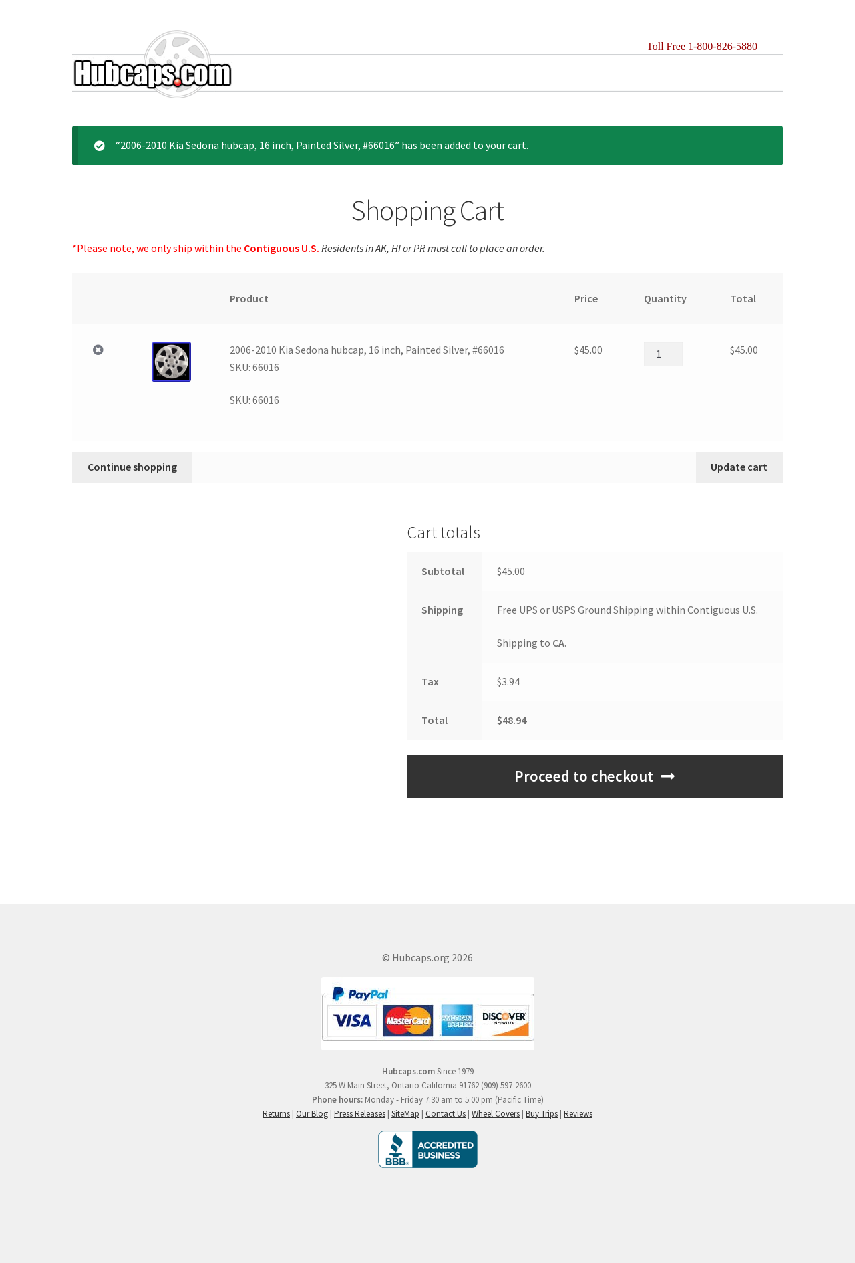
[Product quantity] (663, 354)
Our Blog (312, 1113)
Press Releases (359, 1113)
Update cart (739, 466)
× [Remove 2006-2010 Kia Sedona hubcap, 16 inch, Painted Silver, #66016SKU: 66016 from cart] (98, 350)
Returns (276, 1113)
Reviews (578, 1113)
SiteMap (405, 1113)
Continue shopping (132, 466)
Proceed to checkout (583, 776)
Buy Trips (542, 1113)
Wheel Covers (496, 1113)
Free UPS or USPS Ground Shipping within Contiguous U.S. (627, 609)
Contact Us (445, 1113)
